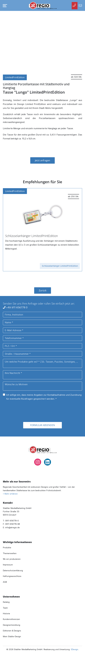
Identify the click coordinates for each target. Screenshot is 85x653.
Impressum (8, 564)
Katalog (6, 602)
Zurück (42, 290)
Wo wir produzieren (12, 559)
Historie (6, 613)
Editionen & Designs (12, 630)
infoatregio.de (12, 527)
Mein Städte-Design (12, 636)
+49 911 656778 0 (15, 307)
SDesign (74, 649)
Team (5, 608)
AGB (5, 582)
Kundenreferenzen (11, 619)
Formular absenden (42, 425)
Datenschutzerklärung (13, 570)
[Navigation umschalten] (4, 5)
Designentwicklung (11, 625)
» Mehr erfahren (10, 494)
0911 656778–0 (12, 520)
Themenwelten (10, 553)
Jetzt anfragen (42, 160)
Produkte (7, 547)
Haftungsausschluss (12, 576)
